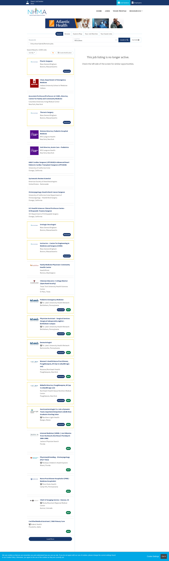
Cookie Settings (153, 556)
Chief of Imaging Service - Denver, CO (54, 500)
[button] (135, 40)
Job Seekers (123, 2)
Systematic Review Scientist (40, 178)
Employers (137, 2)
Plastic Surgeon (46, 61)
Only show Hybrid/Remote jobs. (42, 44)
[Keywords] (50, 40)
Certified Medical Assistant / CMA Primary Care (47, 521)
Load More (50, 539)
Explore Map (77, 34)
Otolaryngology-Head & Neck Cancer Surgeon (47, 192)
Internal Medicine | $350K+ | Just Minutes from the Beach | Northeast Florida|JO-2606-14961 (55, 435)
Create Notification (65, 53)
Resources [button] (135, 11)
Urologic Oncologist (48, 224)
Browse (67, 34)
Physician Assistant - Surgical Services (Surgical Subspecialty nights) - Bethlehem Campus (55, 321)
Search (59, 34)
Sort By (31, 53)
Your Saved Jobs (106, 34)
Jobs (107, 11)
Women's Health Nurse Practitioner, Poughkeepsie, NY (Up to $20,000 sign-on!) (55, 363)
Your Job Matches (91, 34)
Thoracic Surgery (46, 112)
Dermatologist (46, 342)
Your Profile (120, 11)
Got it (164, 556)
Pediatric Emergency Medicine (51, 300)
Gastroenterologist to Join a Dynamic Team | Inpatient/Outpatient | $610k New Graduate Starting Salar (55, 411)
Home (99, 11)
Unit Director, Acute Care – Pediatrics (54, 147)
